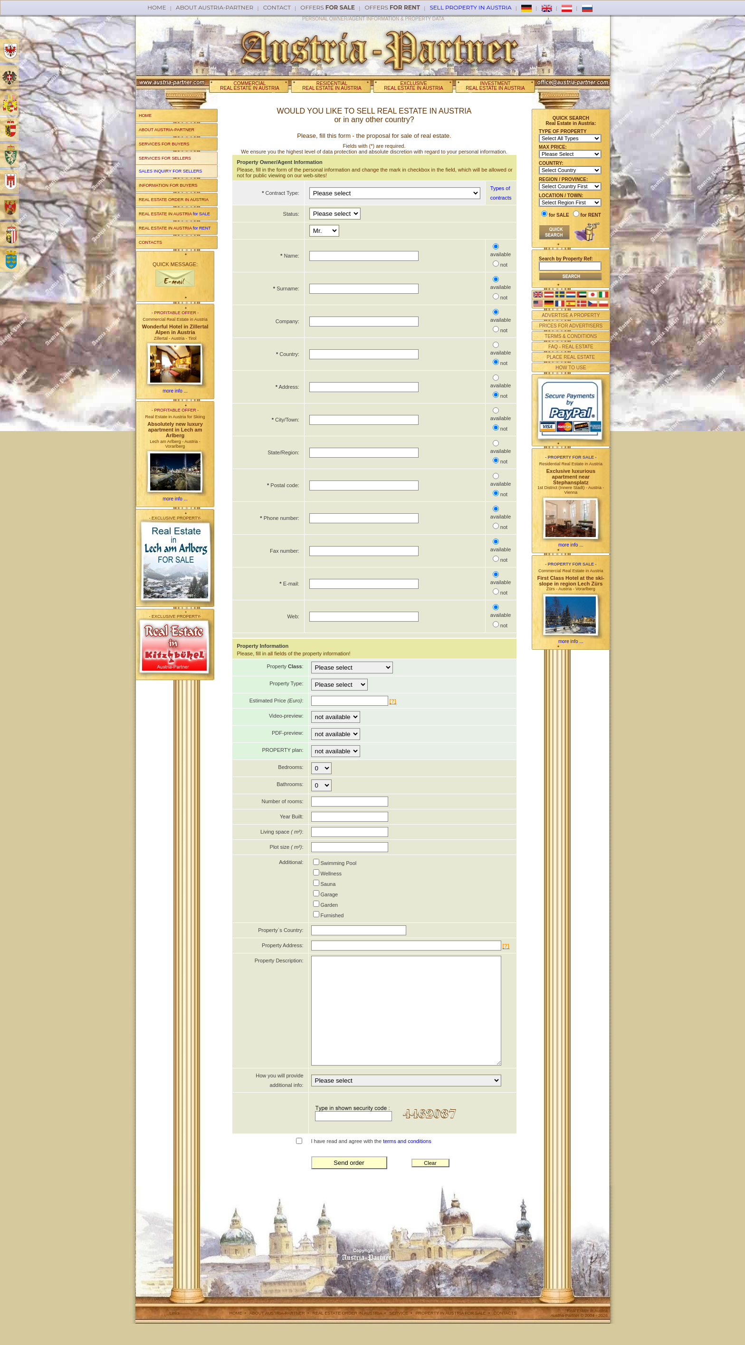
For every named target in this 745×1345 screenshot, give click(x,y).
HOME (145, 115)
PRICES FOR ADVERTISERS (570, 325)
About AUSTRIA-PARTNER (214, 7)
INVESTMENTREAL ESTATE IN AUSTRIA (495, 86)
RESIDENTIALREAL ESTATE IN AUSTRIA (331, 86)
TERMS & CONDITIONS (570, 336)
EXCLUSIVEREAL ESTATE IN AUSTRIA (413, 86)
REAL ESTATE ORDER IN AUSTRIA (174, 199)
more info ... (175, 391)
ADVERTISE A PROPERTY (571, 315)
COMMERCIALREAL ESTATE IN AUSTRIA (249, 86)
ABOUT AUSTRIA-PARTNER (166, 129)
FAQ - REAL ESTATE (570, 346)
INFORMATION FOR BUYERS (168, 185)
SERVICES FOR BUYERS (164, 144)
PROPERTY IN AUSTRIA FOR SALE (451, 1334)
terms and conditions (407, 1162)
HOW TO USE (570, 367)
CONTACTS (150, 242)
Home (156, 7)
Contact (277, 7)
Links (175, 1334)
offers (327, 7)
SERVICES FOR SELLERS (165, 158)
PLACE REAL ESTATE (571, 357)
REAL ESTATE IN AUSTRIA (174, 213)
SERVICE (399, 1334)
